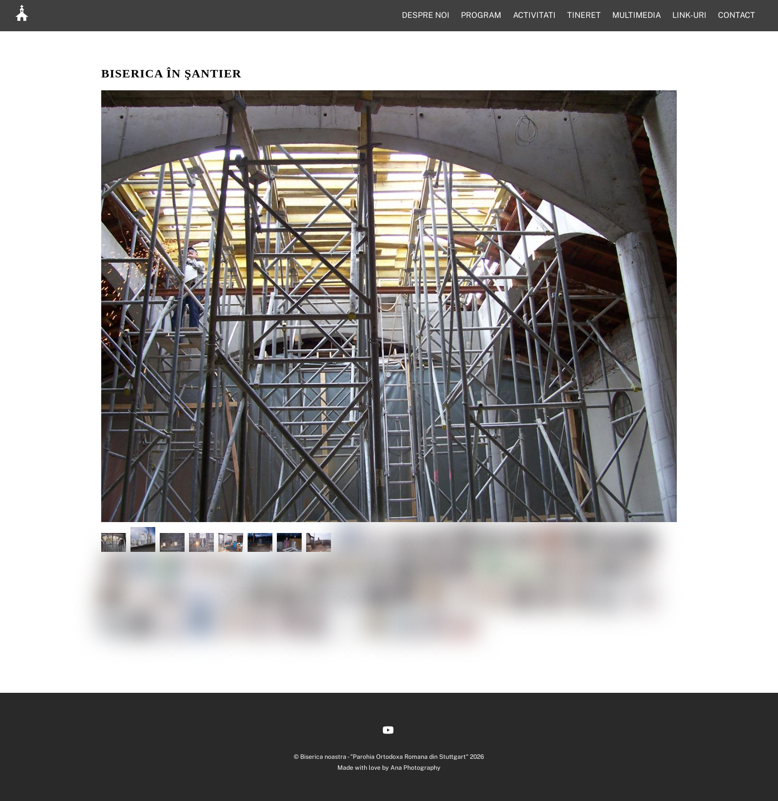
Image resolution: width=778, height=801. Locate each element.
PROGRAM (481, 15)
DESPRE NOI (426, 15)
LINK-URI (689, 15)
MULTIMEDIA (636, 15)
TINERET (584, 15)
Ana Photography (415, 767)
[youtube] (388, 729)
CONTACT (736, 15)
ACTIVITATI (534, 15)
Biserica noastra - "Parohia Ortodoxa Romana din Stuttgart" (384, 756)
